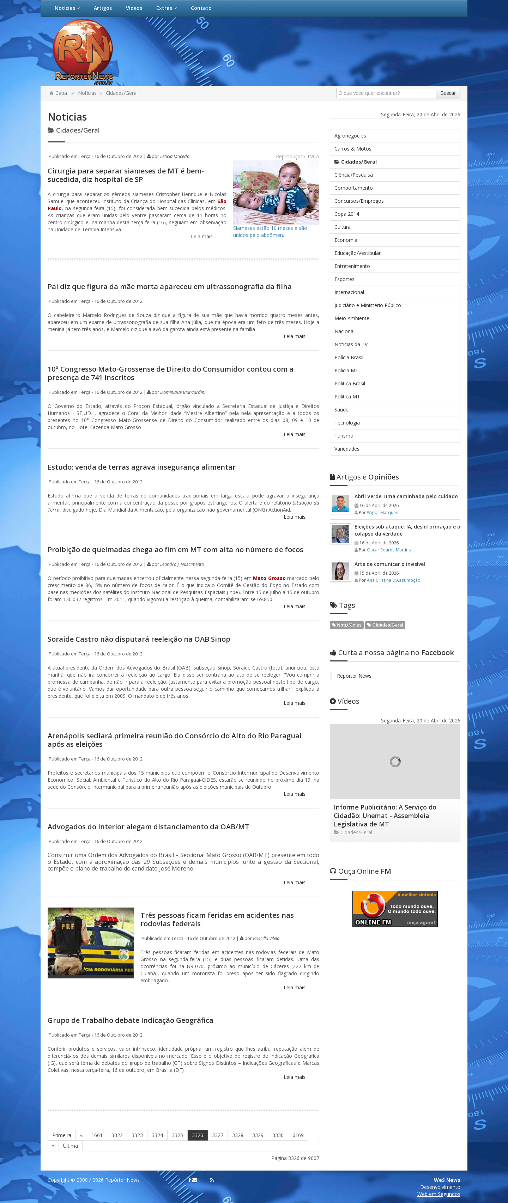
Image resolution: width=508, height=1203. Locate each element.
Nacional (344, 331)
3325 (177, 1135)
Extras (166, 8)
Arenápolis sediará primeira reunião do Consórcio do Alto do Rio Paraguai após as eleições (175, 740)
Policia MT (346, 370)
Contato (201, 8)
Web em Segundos (438, 1194)
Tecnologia (347, 422)
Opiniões (364, 477)
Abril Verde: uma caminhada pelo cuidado (406, 496)
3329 (258, 1135)
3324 (157, 1135)
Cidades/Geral (122, 93)
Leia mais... (202, 236)
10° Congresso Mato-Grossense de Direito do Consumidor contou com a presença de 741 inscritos (171, 373)
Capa (58, 93)
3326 (197, 1135)
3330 (278, 1135)
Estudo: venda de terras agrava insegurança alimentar (142, 467)
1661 (97, 1135)
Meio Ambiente (351, 318)
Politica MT (347, 396)
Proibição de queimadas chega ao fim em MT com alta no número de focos (175, 549)
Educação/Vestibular (357, 253)
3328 (237, 1135)
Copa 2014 (346, 213)
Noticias (87, 93)
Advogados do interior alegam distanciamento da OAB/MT (148, 826)
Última (70, 1145)
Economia (345, 240)
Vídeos (134, 8)
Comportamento (353, 187)
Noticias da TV (351, 344)
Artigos (103, 8)
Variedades (346, 448)
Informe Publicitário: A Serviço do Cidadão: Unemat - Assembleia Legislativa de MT (385, 815)
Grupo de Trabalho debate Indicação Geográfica (130, 1020)
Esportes (344, 279)
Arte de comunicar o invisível (390, 564)
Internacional (349, 292)
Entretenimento (352, 266)
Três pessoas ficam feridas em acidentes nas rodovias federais (217, 919)
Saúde (341, 409)
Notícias (67, 8)
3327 (217, 1135)
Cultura (342, 227)
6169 (298, 1135)
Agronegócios (350, 135)
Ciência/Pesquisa (353, 174)
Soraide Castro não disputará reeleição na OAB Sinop (139, 639)
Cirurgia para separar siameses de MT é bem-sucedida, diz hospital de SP (126, 175)
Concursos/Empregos (359, 200)
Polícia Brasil (348, 357)
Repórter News (354, 675)
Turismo (343, 435)
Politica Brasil (349, 383)
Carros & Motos (352, 148)
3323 (137, 1135)
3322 (117, 1135)
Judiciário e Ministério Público (367, 305)
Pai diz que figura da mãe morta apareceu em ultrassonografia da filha (170, 286)
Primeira (61, 1135)
